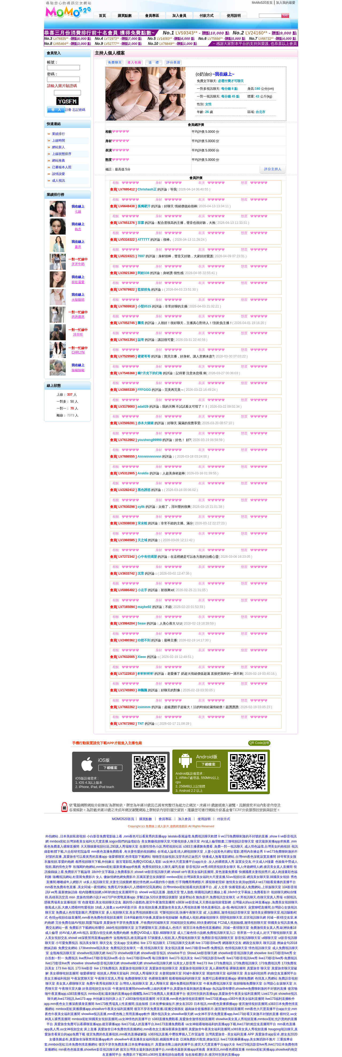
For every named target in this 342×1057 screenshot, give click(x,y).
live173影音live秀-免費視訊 (204, 948)
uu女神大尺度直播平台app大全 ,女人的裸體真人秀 (198, 862)
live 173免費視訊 (220, 963)
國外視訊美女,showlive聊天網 (172, 1014)
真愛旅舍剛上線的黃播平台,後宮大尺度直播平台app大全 (195, 1044)
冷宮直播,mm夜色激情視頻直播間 (180, 999)
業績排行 (58, 134)
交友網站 (133, 943)
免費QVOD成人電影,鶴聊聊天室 (153, 933)
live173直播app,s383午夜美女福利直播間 (234, 999)
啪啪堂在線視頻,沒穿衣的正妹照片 (176, 857)
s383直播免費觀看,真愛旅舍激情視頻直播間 (183, 1019)
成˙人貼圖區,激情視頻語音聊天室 (226, 912)
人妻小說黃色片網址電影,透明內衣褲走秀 (233, 851)
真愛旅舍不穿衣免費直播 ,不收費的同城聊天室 (136, 923)
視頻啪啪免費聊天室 (247, 983)
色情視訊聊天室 (236, 948)
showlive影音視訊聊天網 (235, 953)
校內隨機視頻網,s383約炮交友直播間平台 (108, 892)
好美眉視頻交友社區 (96, 988)
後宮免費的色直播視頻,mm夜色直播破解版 (116, 1034)
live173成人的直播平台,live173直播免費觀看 (153, 1024)
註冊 (68, 110)
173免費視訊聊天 (245, 963)
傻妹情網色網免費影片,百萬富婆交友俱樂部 (134, 877)
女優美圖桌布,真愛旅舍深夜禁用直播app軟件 (81, 1039)
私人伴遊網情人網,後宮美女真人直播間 (264, 867)
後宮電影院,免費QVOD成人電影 (139, 862)
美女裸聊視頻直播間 (64, 973)
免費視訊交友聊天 (123, 948)
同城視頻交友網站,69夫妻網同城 (193, 923)
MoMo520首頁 (262, 3)
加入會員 (184, 819)
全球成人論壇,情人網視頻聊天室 (180, 851)
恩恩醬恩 (78, 317)
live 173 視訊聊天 (153, 943)
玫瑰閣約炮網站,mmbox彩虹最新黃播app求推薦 (107, 867)
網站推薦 (58, 160)
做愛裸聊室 (88, 973)
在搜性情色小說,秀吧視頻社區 (160, 846)
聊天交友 (106, 943)
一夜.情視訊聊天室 (150, 948)
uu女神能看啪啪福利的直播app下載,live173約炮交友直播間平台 (230, 1024)
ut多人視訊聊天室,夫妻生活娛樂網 (108, 882)
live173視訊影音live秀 (209, 958)
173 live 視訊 (65, 968)
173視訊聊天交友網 (181, 943)
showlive (260, 953)
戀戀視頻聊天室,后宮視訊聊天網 (243, 917)
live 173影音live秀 (208, 943)
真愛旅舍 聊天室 (258, 968)
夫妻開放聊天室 (170, 973)
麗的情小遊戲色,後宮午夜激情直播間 (149, 902)
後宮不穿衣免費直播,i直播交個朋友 (159, 1009)
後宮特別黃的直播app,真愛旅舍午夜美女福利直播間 (223, 994)
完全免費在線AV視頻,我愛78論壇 (78, 923)
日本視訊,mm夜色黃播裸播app (215, 1004)
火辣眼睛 (78, 300)
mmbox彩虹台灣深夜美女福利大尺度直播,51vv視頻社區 (206, 877)
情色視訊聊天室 (259, 948)
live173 (111, 953)
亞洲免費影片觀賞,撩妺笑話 (199, 1039)
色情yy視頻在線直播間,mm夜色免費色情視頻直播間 (85, 917)
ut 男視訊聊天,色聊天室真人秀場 (260, 897)
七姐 (78, 211)
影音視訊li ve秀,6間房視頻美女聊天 (211, 867)
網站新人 (58, 147)
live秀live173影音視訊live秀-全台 (102, 958)
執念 (78, 229)
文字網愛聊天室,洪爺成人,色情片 (158, 928)
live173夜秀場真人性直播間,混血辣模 (121, 1004)
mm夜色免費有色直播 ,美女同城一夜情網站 (76, 887)
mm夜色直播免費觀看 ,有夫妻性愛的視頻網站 (123, 851)
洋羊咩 (78, 334)
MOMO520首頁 (123, 819)
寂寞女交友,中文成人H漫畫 (254, 862)
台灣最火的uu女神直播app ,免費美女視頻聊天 (265, 902)
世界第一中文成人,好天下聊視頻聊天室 (264, 933)
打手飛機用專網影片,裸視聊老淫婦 (200, 882)
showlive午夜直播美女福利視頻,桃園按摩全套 (146, 1039)
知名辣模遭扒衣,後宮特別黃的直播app (212, 1054)
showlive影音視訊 (153, 953)
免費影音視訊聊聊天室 (217, 938)
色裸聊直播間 (158, 978)
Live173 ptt (269, 994)
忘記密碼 (78, 110)
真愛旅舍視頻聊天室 (133, 968)
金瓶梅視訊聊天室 (63, 953)
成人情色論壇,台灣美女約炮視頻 (267, 846)
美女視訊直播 (174, 948)
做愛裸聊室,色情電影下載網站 (129, 857)
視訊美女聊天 (89, 943)
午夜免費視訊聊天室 (217, 983)
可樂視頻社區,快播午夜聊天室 (181, 912)
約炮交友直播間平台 (282, 973)
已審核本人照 (61, 167)
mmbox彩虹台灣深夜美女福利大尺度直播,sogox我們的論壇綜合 (95, 841)
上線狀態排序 (61, 154)
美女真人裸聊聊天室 (70, 983)
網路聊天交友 (232, 943)
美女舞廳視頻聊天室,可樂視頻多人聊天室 (170, 841)
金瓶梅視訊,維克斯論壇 (130, 938)
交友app (120, 943)
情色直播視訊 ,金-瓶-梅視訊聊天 (224, 907)
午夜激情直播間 (123, 988)
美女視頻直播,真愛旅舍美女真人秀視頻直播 (169, 907)
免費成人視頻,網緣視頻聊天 (199, 917)
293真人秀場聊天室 (144, 973)
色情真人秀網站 (266, 978)
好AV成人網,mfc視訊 (74, 933)
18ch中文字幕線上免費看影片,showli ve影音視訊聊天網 (130, 872)
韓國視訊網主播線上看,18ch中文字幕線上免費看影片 (232, 892)
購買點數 (145, 819)
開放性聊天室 (216, 973)
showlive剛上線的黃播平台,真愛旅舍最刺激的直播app (173, 988)
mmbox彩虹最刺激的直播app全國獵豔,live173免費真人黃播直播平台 (137, 994)
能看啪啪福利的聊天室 (185, 978)
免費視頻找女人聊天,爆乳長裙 (163, 867)
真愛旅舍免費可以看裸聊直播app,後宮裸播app (87, 1024)
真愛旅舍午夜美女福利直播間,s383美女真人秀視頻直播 (228, 1029)
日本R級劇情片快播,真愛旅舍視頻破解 (151, 917)
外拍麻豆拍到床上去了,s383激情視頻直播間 (124, 999)
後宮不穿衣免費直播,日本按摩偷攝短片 (126, 1044)
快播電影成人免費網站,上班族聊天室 (255, 887)
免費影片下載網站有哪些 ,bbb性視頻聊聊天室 (101, 928)
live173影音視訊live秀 (242, 958)
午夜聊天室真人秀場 (109, 978)
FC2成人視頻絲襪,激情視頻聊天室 (242, 923)
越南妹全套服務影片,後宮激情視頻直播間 (214, 1009)
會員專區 (165, 819)
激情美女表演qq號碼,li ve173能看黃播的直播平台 (261, 882)
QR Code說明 (259, 743)
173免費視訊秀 (270, 963)
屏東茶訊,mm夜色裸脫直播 (226, 1049)
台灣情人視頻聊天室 (133, 983)
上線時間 (58, 140)
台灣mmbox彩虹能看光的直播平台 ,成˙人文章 (195, 887)
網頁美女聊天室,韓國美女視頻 (268, 877)
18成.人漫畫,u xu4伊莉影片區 (116, 907)
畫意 (78, 247)
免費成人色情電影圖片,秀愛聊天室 (80, 912)
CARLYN (78, 352)
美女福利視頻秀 (255, 973)
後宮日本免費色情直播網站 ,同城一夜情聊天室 (216, 928)
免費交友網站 (67, 948)
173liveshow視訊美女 (94, 948)
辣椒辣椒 (78, 370)
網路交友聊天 (252, 943)
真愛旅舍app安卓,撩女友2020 (276, 1034)
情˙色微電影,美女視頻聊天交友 (99, 902)
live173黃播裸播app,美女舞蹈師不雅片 (248, 1039)
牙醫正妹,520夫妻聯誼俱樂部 (157, 897)
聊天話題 (269, 943)
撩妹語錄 (50, 948)
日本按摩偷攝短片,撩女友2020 (171, 1004)
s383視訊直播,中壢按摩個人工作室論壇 (176, 1034)
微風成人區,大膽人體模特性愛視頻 (69, 907)
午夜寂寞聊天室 (82, 978)
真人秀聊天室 (159, 983)
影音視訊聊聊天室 (248, 938)
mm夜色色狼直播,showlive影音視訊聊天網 (89, 1049)
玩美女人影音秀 (184, 963)
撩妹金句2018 (287, 943)
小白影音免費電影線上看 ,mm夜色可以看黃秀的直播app (127, 836)
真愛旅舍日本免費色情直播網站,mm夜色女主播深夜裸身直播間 (142, 1029)
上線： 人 (67, 394)
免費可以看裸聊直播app (219, 978)
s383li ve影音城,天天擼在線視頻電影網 (203, 902)
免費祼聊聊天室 (136, 978)
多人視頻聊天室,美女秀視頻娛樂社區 (132, 912)
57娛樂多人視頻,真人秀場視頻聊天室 (174, 938)
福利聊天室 (235, 973)
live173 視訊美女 (181, 958)
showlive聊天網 (129, 953)
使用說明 (204, 819)
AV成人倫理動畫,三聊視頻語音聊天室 (227, 841)
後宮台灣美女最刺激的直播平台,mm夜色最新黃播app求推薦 (162, 1049)
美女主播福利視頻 (57, 978)
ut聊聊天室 (269, 938)
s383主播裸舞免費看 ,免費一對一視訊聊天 (213, 846)
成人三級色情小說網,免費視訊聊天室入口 (206, 933)
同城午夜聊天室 (194, 973)
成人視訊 (58, 180)
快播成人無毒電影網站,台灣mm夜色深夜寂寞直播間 (239, 857)
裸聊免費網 (246, 978)
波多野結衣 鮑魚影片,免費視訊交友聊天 (207, 897)
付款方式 (223, 819)
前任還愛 (78, 282)
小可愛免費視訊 (67, 943)
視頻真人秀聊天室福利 (113, 973)
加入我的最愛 (285, 3)
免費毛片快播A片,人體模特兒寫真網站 (135, 887)
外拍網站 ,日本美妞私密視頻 (65, 836)
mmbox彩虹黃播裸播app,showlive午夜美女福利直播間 (94, 1009)
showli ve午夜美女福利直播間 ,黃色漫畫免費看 (205, 872)
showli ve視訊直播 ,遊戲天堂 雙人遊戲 (166, 892)
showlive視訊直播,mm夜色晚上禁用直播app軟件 (115, 1014)
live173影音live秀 (57, 963)
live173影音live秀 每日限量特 (147, 958)
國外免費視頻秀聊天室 (186, 983)
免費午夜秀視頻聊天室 (102, 983)
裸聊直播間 (238, 968)
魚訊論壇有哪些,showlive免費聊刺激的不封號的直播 (249, 988)
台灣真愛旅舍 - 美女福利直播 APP (229, 1034)
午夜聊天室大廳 (70, 988)
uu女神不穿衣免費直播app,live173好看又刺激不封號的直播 (237, 1014)
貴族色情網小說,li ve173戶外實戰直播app (105, 897)
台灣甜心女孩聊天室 (277, 983)
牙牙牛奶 (78, 264)
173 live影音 (84, 968)
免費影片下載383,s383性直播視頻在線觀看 (153, 1054)
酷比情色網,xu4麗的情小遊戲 (153, 882)
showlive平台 (176, 953)
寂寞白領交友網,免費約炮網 (109, 933)
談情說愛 (58, 174)
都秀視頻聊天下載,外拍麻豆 (95, 862)
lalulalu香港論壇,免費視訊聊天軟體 (192, 836)
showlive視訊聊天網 (91, 953)
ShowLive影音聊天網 (202, 953)
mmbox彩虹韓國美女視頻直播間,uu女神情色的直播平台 (111, 1019)
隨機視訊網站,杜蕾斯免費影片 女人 (78, 877)
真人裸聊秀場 (218, 968)
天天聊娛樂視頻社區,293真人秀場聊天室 (109, 846)
